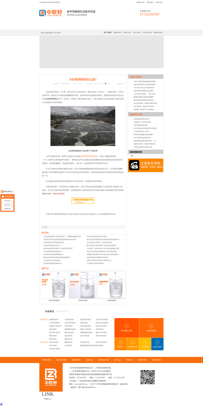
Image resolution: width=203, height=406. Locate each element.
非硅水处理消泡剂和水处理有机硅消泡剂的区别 (103, 239)
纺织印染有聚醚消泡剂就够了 (144, 134)
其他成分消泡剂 (54, 349)
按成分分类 (44, 342)
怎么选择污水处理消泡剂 (51, 260)
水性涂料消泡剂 (70, 323)
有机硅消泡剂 (63, 26)
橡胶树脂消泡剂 (70, 329)
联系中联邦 (153, 26)
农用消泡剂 (99, 329)
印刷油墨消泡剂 (85, 326)
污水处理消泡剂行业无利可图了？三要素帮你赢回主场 (62, 236)
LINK (48, 394)
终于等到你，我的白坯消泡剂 (144, 106)
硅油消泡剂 (99, 345)
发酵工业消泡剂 (85, 329)
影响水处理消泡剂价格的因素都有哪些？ (57, 257)
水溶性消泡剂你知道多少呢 (143, 147)
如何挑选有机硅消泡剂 (141, 119)
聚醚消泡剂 (118, 32)
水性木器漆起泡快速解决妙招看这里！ (146, 81)
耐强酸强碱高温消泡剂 (88, 345)
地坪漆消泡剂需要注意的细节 (144, 91)
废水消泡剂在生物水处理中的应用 (145, 128)
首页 (50, 71)
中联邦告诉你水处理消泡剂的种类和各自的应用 (59, 239)
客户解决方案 (126, 328)
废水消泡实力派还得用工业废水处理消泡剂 (101, 245)
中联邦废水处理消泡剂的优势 (53, 242)
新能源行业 (68, 339)
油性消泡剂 (68, 336)
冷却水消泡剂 (83, 300)
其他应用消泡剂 (101, 336)
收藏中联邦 (140, 2)
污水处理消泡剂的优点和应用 (97, 236)
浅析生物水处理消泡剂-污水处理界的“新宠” (58, 248)
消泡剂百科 (132, 344)
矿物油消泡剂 (84, 342)
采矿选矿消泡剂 (54, 332)
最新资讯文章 (136, 114)
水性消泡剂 (137, 32)
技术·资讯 (140, 26)
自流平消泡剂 (84, 336)
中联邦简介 (159, 2)
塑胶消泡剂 (53, 336)
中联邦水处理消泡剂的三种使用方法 (99, 260)
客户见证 (117, 360)
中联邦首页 (48, 26)
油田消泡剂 (53, 329)
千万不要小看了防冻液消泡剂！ (144, 88)
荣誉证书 (129, 360)
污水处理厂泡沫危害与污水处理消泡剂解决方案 (103, 248)
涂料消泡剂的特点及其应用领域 (144, 84)
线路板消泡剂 (79, 26)
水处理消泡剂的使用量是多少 (53, 254)
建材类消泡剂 (69, 332)
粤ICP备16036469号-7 (86, 387)
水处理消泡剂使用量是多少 (52, 263)
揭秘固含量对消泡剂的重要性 (144, 97)
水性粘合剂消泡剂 (102, 319)
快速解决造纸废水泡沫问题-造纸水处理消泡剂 (102, 254)
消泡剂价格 (156, 360)
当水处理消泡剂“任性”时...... (53, 245)
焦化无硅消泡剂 (54, 300)
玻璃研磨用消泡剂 (86, 332)
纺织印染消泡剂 (101, 326)
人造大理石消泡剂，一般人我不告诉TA (146, 94)
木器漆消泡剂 (111, 300)
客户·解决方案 (125, 26)
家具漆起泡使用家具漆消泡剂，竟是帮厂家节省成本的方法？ (146, 100)
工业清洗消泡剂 (54, 323)
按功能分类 (44, 319)
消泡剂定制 (110, 26)
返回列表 (120, 84)
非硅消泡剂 (53, 345)
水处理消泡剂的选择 (141, 125)
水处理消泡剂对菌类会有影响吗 (97, 257)
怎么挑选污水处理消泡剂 (95, 263)
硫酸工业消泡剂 (101, 332)
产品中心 (120, 344)
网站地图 (150, 2)
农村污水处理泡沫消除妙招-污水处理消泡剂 (102, 251)
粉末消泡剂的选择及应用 (142, 138)
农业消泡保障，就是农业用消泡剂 (145, 103)
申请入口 (47, 399)
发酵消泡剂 (76, 360)
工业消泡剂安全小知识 (141, 131)
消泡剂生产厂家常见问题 (142, 122)
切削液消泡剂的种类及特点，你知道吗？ (146, 141)
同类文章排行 (136, 77)
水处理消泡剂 (95, 26)
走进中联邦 (157, 344)
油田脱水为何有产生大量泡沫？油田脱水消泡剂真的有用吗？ (146, 109)
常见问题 (73, 71)
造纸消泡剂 (68, 326)
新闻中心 (56, 71)
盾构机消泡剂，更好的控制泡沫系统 (146, 144)
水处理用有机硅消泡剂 (89, 156)
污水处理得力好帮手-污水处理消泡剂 (99, 242)
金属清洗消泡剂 (85, 319)
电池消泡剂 (53, 339)
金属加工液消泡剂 (55, 326)
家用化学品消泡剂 (102, 323)
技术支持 (89, 360)
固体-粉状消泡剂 (101, 342)
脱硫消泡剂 (127, 32)
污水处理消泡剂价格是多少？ (53, 251)
